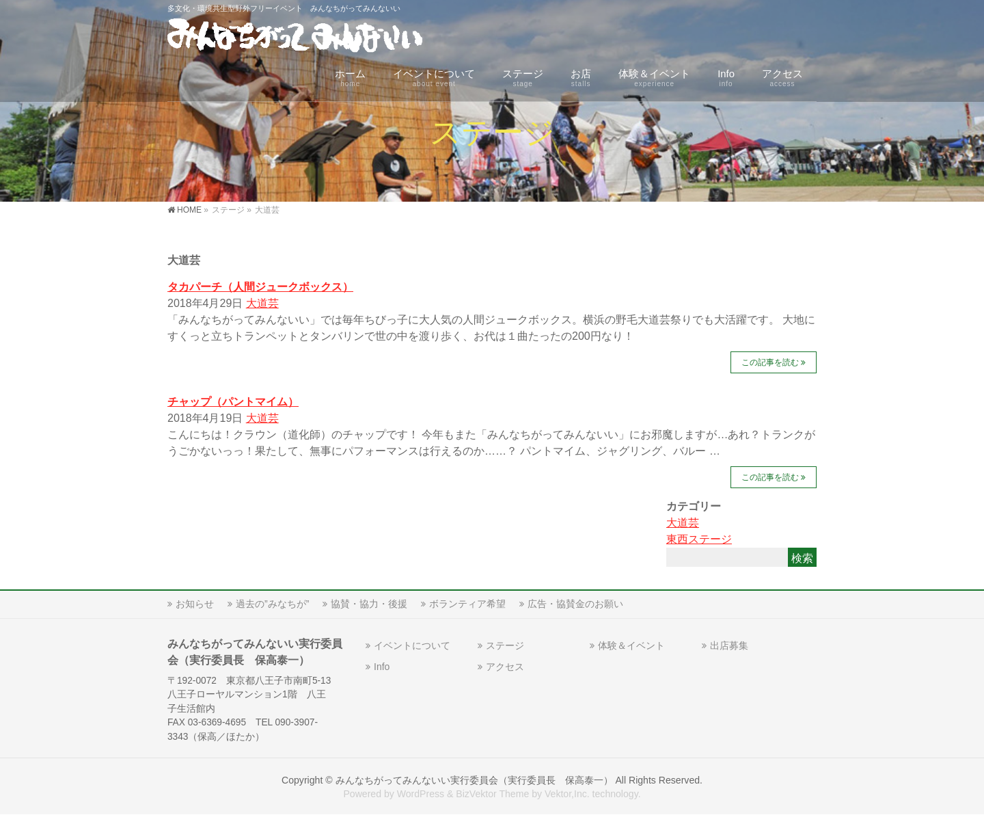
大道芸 (262, 303)
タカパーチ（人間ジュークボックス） (260, 287)
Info (382, 666)
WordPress (420, 793)
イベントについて (412, 645)
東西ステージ (699, 539)
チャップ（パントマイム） (233, 402)
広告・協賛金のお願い (575, 603)
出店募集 (729, 645)
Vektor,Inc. (567, 793)
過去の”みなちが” (272, 603)
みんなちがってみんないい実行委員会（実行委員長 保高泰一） (474, 780)
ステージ (505, 645)
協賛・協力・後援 (369, 603)
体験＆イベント (631, 645)
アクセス (505, 666)
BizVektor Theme (492, 793)
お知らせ (195, 603)
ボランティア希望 (467, 603)
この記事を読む (770, 362)
